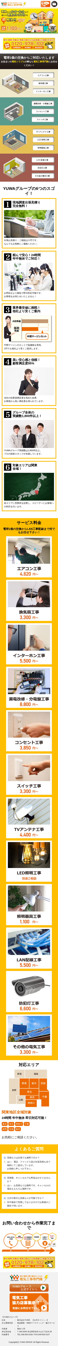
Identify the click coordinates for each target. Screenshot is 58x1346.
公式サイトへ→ (40, 1320)
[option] (29, 21)
